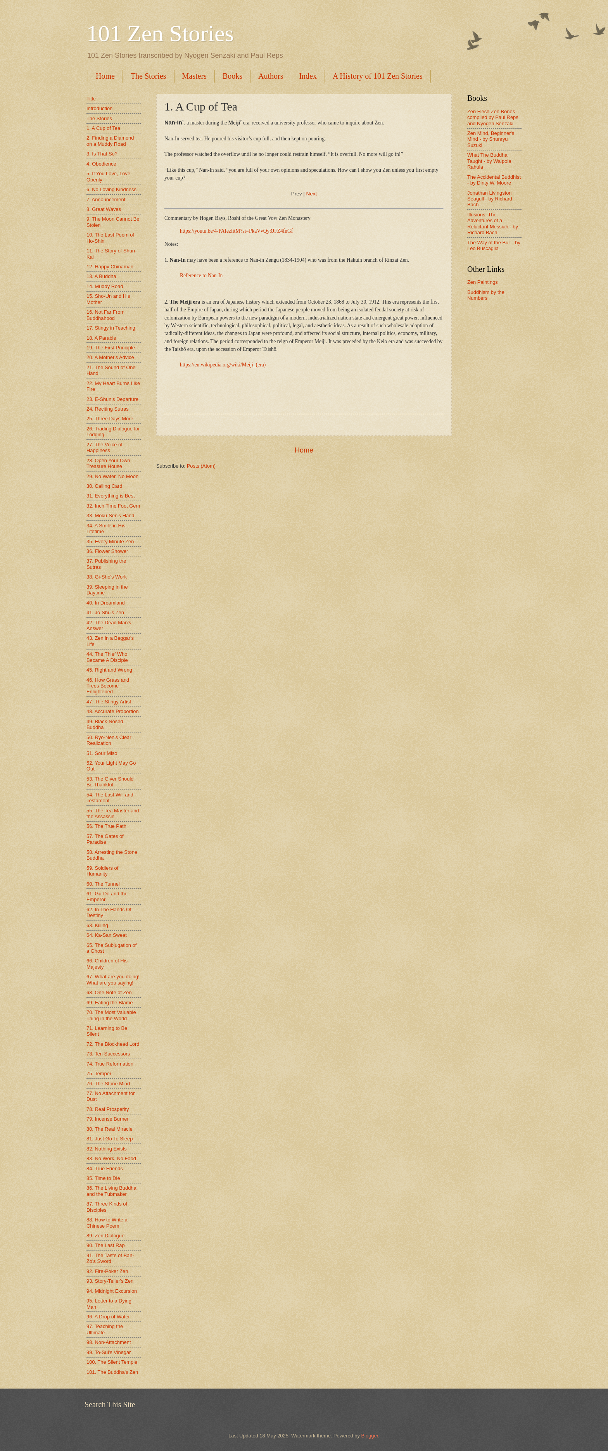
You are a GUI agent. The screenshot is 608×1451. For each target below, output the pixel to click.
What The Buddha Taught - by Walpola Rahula (489, 161)
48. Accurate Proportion (112, 711)
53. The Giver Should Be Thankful (109, 782)
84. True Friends (104, 1168)
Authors (270, 76)
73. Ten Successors (108, 1054)
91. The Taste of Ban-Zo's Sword (110, 1258)
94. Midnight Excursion (111, 1291)
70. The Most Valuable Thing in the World (111, 1015)
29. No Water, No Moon (112, 476)
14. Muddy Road (104, 286)
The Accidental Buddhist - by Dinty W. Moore (494, 180)
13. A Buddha (101, 276)
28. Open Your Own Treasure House (108, 463)
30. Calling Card (104, 486)
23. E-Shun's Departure (112, 399)
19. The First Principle (110, 348)
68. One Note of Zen (109, 992)
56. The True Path (106, 826)
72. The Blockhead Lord (112, 1044)
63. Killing (97, 925)
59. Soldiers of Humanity (102, 871)
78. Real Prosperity (107, 1109)
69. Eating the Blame (109, 1002)
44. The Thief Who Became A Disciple (107, 657)
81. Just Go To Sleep (109, 1139)
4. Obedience (101, 164)
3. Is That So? (101, 154)
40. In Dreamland (105, 603)
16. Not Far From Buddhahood (105, 315)
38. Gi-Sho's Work (106, 577)
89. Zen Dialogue (105, 1236)
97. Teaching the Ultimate (104, 1329)
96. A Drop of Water (108, 1317)
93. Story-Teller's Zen (109, 1281)
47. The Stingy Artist (108, 702)
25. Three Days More (109, 418)
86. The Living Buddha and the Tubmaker (111, 1191)
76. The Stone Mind (108, 1084)
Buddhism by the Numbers (485, 295)
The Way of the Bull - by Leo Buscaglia (493, 245)
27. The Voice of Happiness (104, 447)
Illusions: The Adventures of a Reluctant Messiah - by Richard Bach (492, 223)
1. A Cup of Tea (103, 128)
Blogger (369, 1436)
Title (91, 99)
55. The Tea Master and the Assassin (112, 813)
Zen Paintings (482, 282)
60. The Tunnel (103, 884)
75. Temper (98, 1073)
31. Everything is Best (110, 496)
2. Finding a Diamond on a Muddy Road (110, 141)
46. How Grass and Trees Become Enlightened (107, 686)
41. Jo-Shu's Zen (105, 612)
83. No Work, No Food (111, 1158)
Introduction (99, 108)
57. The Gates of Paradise (105, 839)
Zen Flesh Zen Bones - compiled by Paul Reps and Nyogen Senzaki (492, 117)
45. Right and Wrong (109, 670)
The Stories (148, 76)
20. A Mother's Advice (110, 357)
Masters (194, 76)
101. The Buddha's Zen (112, 1372)
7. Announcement (105, 199)
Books (232, 76)
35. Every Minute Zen (110, 541)
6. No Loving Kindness (111, 189)
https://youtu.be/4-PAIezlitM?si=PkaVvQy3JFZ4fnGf (236, 231)
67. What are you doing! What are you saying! (113, 979)
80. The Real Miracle (109, 1129)
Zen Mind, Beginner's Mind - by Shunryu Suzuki (490, 139)
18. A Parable (101, 338)
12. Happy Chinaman (109, 266)
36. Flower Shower (107, 551)
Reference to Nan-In (201, 275)
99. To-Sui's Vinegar (108, 1352)
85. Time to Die (103, 1178)
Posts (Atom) (201, 466)
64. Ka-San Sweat (106, 935)
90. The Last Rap (105, 1245)
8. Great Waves (103, 209)
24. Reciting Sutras (107, 409)
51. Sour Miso (101, 753)
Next (311, 194)
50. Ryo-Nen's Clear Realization (108, 740)
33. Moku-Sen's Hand (110, 515)
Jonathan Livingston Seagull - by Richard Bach (489, 199)
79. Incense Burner (107, 1119)
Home (105, 76)
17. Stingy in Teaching (110, 328)
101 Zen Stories (160, 33)
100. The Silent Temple (111, 1362)
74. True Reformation (109, 1064)
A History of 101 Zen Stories (378, 76)
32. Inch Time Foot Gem (113, 506)
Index (308, 76)
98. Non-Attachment (108, 1342)
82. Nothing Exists (106, 1149)
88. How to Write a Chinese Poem (107, 1222)
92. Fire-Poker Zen (107, 1271)
